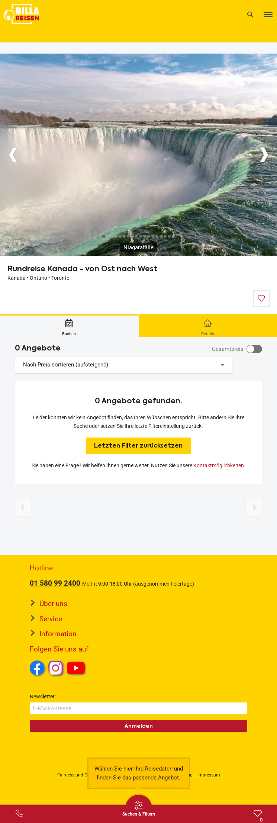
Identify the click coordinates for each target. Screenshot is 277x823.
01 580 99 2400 (55, 583)
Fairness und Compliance (83, 775)
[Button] (13, 154)
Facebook (37, 667)
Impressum (208, 775)
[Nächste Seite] (254, 507)
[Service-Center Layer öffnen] (19, 813)
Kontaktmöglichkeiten (218, 465)
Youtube (77, 669)
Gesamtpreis (228, 349)
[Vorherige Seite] (23, 507)
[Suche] (250, 14)
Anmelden (139, 726)
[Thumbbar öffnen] (138, 808)
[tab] (69, 325)
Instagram (55, 667)
